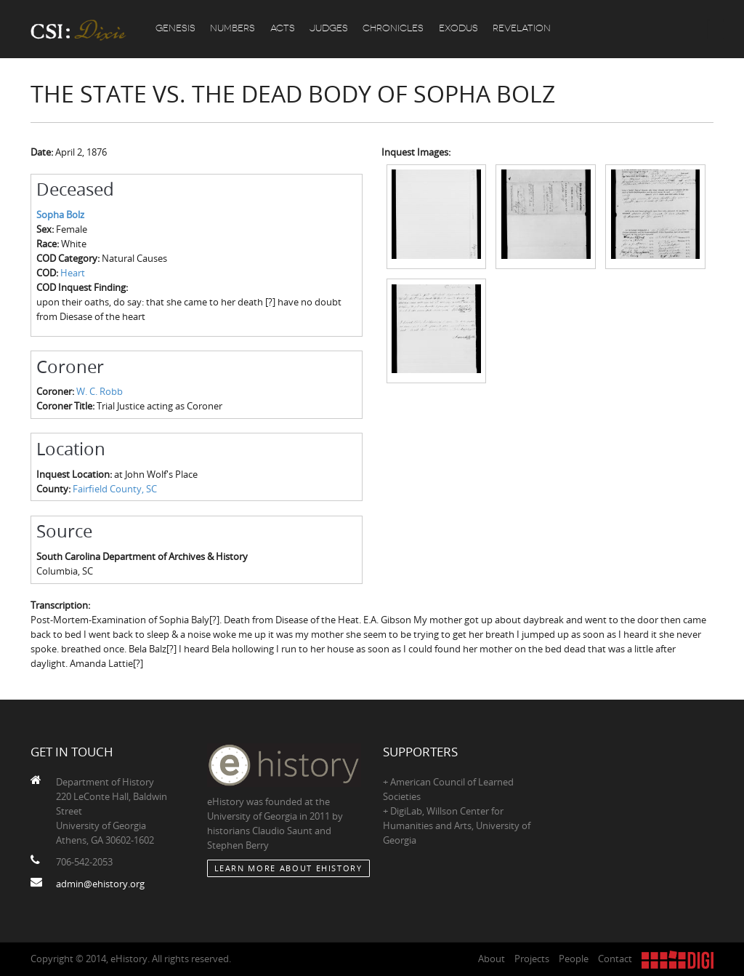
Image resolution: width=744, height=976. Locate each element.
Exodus (461, 28)
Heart (72, 272)
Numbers (233, 28)
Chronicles (395, 28)
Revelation (525, 28)
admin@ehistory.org (100, 883)
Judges (331, 28)
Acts (284, 28)
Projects (531, 958)
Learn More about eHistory (288, 868)
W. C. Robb (99, 391)
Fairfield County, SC (115, 488)
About (491, 958)
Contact (615, 958)
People (574, 958)
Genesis (176, 28)
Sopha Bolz (60, 214)
